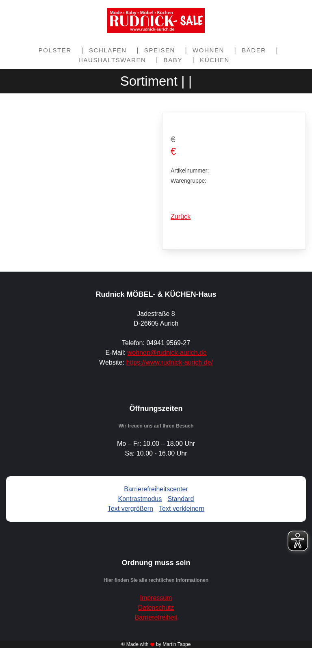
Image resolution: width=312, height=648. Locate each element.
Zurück (181, 216)
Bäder (254, 50)
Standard (180, 498)
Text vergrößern (130, 508)
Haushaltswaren (112, 60)
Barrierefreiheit (156, 617)
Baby (173, 60)
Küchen (215, 60)
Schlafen (108, 50)
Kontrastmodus (140, 498)
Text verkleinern (181, 508)
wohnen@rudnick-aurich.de (167, 352)
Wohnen (208, 50)
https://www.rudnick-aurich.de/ (169, 362)
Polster (55, 50)
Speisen (159, 50)
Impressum (156, 597)
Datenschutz (156, 607)
